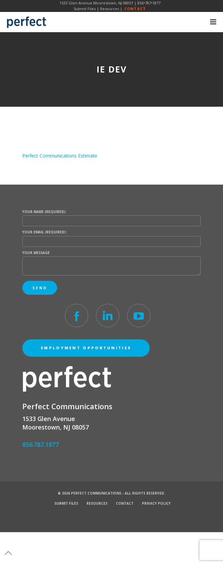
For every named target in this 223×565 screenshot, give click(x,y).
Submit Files (85, 8)
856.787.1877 (40, 444)
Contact (135, 8)
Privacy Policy (156, 503)
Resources (109, 8)
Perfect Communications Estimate (59, 155)
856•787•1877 (149, 2)
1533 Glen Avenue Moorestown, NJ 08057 (96, 2)
